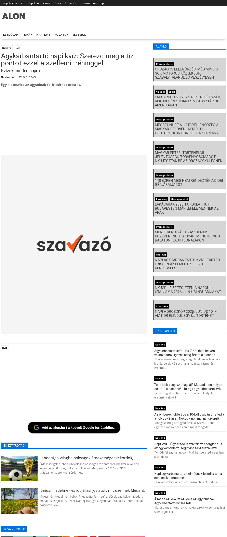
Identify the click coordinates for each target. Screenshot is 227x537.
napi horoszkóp (13, 3)
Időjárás (70, 3)
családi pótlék (52, 3)
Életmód (79, 35)
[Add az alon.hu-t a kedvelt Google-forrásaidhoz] (74, 427)
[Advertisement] (74, 122)
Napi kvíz (33, 3)
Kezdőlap (10, 35)
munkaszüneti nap (92, 3)
